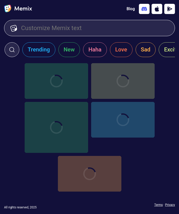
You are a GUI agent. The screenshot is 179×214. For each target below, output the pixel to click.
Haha (95, 49)
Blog (131, 8)
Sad (146, 49)
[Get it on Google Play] (169, 9)
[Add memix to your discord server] (144, 9)
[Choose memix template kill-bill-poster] (123, 81)
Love (121, 49)
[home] (18, 9)
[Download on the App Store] (157, 9)
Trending (39, 49)
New (69, 49)
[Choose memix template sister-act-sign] (123, 120)
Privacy (170, 205)
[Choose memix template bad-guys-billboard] (56, 81)
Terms (158, 205)
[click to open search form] (12, 50)
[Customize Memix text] (95, 28)
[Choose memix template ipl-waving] (56, 127)
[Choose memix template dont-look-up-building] (89, 174)
